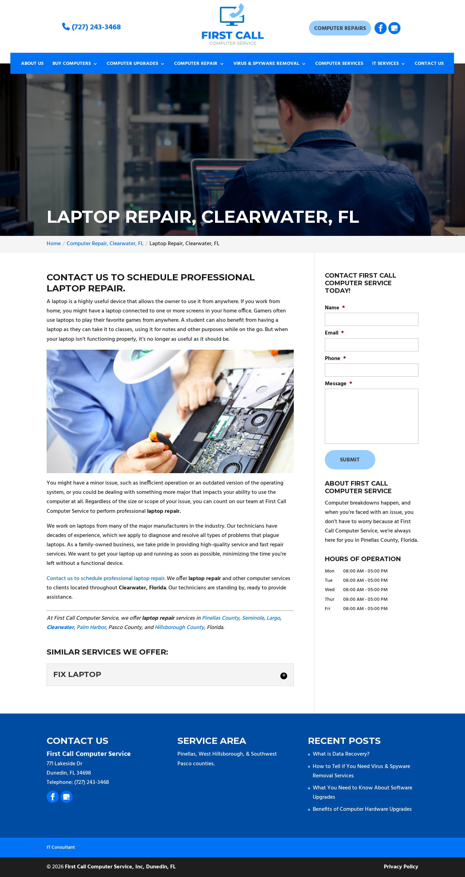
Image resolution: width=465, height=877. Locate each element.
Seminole (253, 618)
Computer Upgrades (132, 64)
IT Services (385, 64)
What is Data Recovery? (341, 754)
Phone (335, 358)
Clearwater (60, 627)
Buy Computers (71, 64)
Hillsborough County (179, 627)
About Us (32, 64)
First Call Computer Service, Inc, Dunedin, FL (120, 867)
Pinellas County (220, 618)
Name (335, 308)
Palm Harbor (91, 627)
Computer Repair (195, 64)
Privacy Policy (401, 867)
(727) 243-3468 (91, 27)
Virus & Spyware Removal (266, 64)
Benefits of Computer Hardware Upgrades (362, 809)
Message (338, 384)
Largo (273, 618)
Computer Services (339, 64)
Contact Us (429, 64)
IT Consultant (61, 847)
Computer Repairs (340, 28)
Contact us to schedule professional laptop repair (105, 578)
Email (334, 333)
